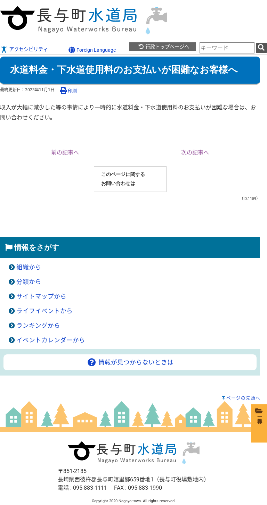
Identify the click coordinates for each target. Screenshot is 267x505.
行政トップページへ (163, 47)
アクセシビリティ (28, 49)
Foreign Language (91, 50)
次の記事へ (195, 152)
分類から (28, 281)
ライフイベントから (44, 311)
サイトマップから (41, 296)
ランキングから (38, 325)
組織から (28, 267)
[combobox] (227, 48)
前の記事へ (65, 152)
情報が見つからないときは (130, 362)
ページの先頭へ (243, 398)
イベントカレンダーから (50, 340)
